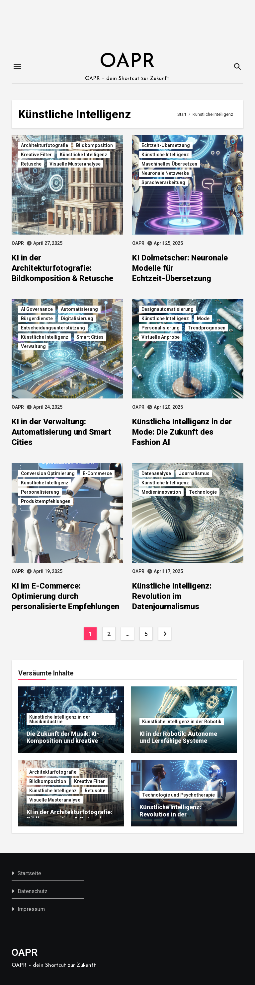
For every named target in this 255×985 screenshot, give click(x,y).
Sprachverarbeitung (163, 182)
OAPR (127, 62)
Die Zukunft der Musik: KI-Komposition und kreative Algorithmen (63, 740)
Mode (203, 318)
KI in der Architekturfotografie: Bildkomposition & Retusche (62, 268)
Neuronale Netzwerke (165, 173)
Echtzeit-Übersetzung (165, 145)
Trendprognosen (206, 327)
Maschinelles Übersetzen (169, 164)
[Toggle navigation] (17, 67)
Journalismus (194, 473)
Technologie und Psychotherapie (178, 795)
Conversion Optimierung (48, 473)
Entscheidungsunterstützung (53, 327)
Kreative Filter (36, 154)
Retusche (31, 164)
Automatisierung (79, 309)
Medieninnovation (161, 492)
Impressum (31, 909)
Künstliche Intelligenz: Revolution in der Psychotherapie (170, 814)
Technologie (203, 492)
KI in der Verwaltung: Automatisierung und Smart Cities (61, 432)
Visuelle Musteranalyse (75, 164)
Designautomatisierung (167, 309)
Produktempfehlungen (45, 501)
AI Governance (37, 309)
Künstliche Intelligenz (83, 154)
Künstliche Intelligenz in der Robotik (181, 721)
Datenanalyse (156, 473)
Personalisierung (160, 327)
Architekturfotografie (44, 145)
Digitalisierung (77, 318)
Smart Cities (90, 337)
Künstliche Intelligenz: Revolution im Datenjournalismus (172, 596)
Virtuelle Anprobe (160, 337)
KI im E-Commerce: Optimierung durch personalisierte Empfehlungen (65, 596)
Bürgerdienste (37, 318)
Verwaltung (33, 346)
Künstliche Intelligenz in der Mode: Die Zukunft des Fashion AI (182, 432)
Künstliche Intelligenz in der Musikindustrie (59, 719)
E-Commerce (97, 473)
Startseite (29, 873)
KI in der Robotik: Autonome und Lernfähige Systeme (178, 737)
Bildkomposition (94, 145)
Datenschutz (32, 891)
